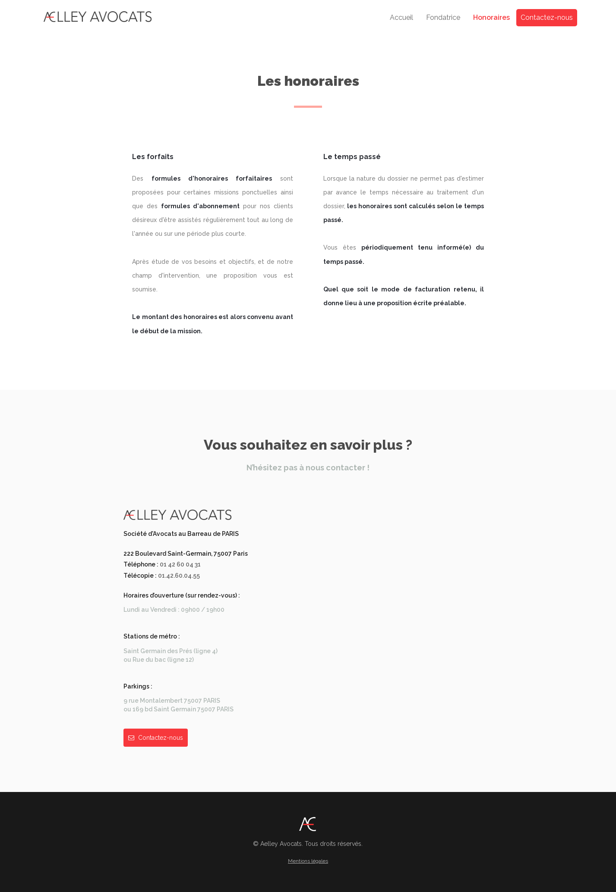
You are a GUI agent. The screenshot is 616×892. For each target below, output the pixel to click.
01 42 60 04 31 (180, 564)
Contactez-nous (547, 17)
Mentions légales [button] (308, 861)
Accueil (401, 17)
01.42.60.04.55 (179, 575)
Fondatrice (443, 17)
